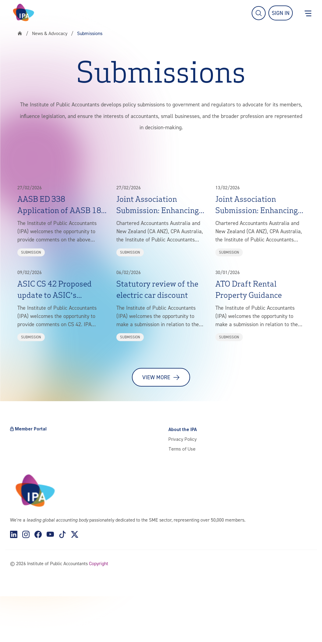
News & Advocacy (49, 33)
